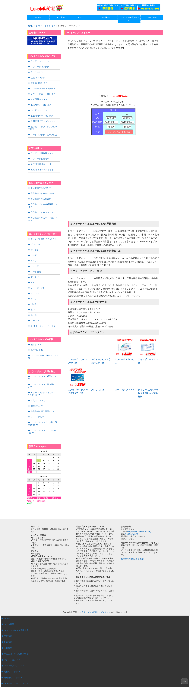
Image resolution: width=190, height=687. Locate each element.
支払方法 (8, 618)
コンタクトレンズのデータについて (43, 413)
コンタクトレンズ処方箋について (45, 370)
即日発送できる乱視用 (40, 196)
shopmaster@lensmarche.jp (139, 513)
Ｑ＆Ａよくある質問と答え (15, 635)
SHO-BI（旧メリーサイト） (42, 318)
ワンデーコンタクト (39, 61)
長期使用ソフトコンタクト (42, 119)
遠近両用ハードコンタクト (42, 114)
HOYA (33, 296)
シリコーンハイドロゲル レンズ (44, 347)
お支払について (37, 383)
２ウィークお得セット (40, 156)
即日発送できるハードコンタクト (45, 214)
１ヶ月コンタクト (38, 72)
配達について (36, 389)
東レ (32, 302)
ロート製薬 (35, 265)
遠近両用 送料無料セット (41, 167)
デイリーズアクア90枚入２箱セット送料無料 (148, 393)
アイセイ (34, 270)
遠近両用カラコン (38, 98)
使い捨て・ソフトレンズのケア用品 (43, 126)
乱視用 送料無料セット (40, 162)
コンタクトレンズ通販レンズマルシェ (94, 594)
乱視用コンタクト (38, 77)
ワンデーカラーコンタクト (42, 88)
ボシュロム (35, 238)
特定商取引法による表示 (131, 541)
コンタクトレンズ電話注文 (15, 612)
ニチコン (34, 312)
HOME (7, 600)
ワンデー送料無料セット (41, 151)
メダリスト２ (97, 390)
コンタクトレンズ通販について (44, 365)
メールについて (37, 399)
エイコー (34, 307)
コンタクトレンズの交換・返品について (43, 406)
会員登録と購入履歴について (43, 394)
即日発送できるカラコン (41, 209)
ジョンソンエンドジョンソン (43, 233)
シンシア (34, 259)
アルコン (34, 243)
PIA (32, 275)
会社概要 (8, 629)
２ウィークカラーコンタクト (43, 93)
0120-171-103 (131, 516)
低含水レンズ (36, 336)
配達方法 (8, 624)
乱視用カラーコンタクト (41, 104)
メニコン (34, 286)
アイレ (33, 254)
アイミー (34, 291)
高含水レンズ (36, 341)
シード (33, 249)
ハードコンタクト (38, 109)
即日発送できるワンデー (41, 185)
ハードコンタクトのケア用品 (43, 133)
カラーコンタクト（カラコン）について (43, 377)
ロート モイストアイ (125, 390)
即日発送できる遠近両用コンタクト (43, 202)
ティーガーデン (37, 280)
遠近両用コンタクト (39, 82)
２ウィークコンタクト (47, 26)
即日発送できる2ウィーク (42, 191)
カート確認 (9, 606)
